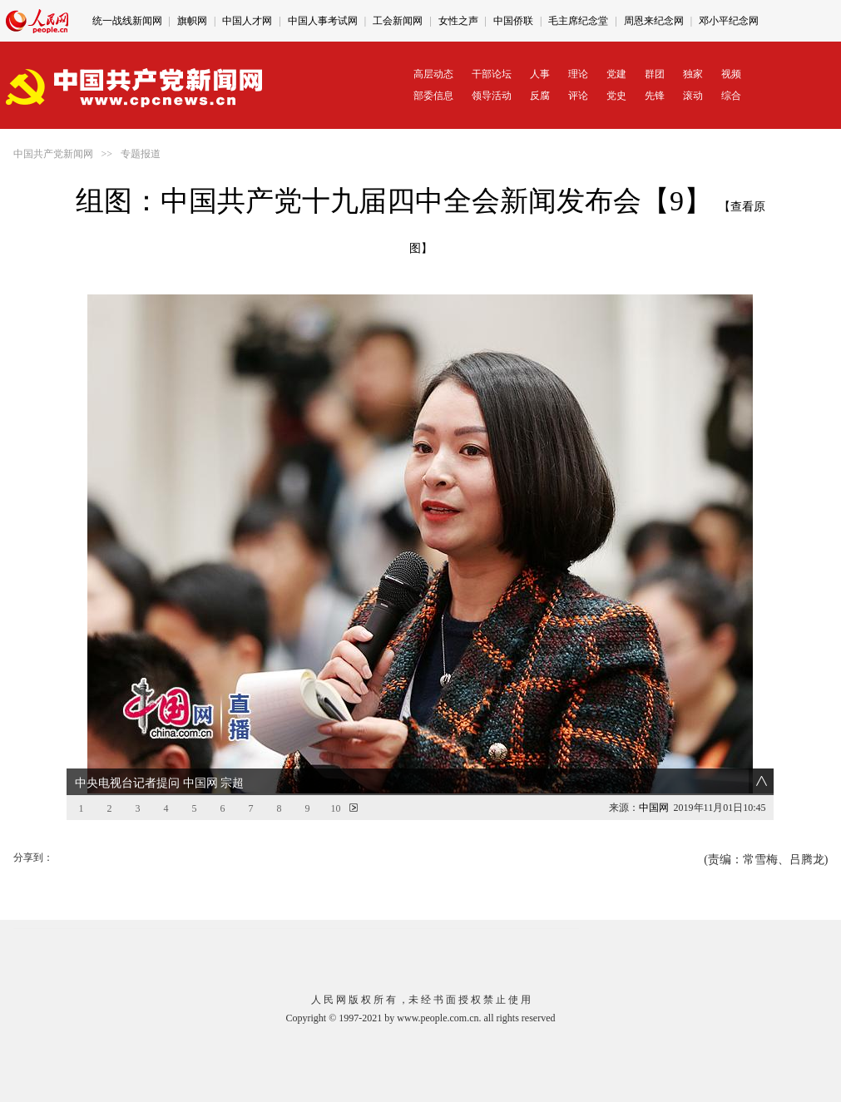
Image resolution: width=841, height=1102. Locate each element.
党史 (616, 95)
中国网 (654, 807)
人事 (540, 74)
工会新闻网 (398, 21)
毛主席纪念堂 (578, 21)
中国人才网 (247, 21)
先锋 (655, 95)
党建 (616, 74)
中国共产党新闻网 (53, 154)
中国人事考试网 (323, 21)
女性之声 (458, 21)
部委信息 (433, 95)
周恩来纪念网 (654, 21)
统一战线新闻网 (127, 21)
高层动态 (433, 74)
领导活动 (492, 95)
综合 (731, 95)
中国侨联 (513, 21)
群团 (655, 74)
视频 (731, 74)
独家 (693, 74)
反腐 (540, 95)
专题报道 (141, 154)
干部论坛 (492, 74)
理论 (578, 74)
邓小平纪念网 (729, 21)
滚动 (693, 95)
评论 (578, 95)
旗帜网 (192, 21)
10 (335, 808)
